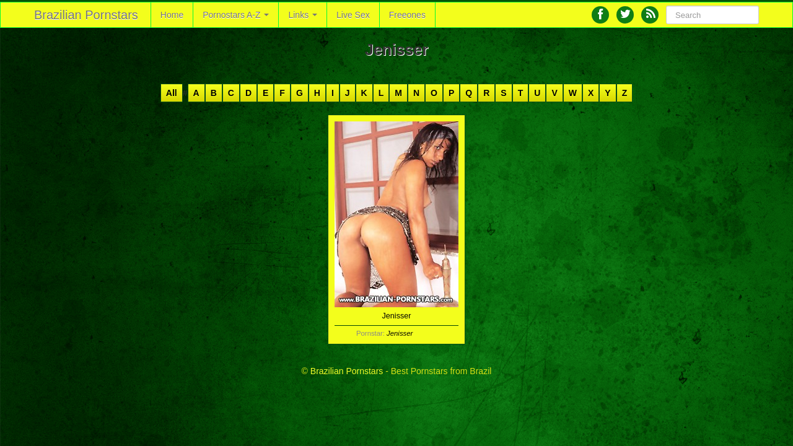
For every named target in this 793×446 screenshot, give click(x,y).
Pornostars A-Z (236, 15)
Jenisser (400, 333)
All (171, 93)
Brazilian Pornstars (86, 15)
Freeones (407, 15)
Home (171, 15)
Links (302, 15)
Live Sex (353, 15)
